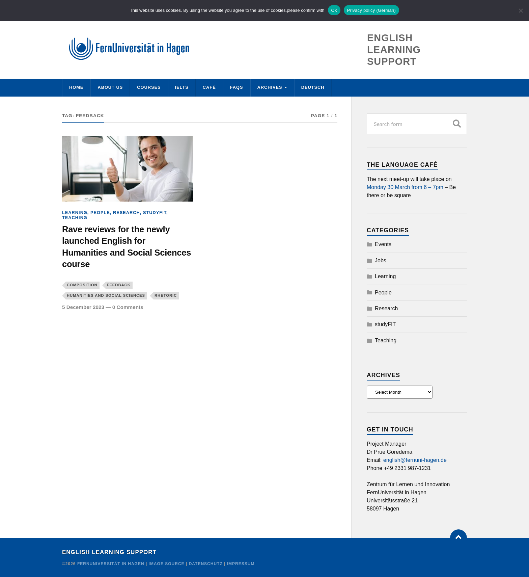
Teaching (74, 217)
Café (209, 87)
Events (383, 244)
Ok (334, 10)
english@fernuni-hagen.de (415, 460)
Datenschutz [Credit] (206, 563)
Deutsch (313, 87)
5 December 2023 (83, 307)
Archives (269, 87)
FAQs (236, 87)
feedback (119, 285)
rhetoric (166, 295)
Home (76, 87)
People (100, 212)
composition (82, 285)
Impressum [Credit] (241, 563)
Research (126, 212)
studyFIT (154, 212)
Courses (149, 87)
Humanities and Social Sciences (106, 295)
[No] (520, 10)
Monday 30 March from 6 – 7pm (405, 187)
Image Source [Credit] (167, 563)
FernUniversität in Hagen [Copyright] (111, 563)
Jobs (380, 260)
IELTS (182, 87)
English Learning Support (109, 552)
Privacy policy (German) (371, 10)
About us (110, 87)
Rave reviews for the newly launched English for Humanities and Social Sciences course (126, 247)
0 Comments (127, 307)
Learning (74, 212)
